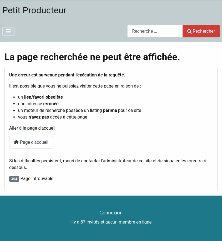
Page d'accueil (31, 142)
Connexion (111, 213)
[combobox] (155, 31)
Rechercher (201, 31)
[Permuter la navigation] (8, 31)
